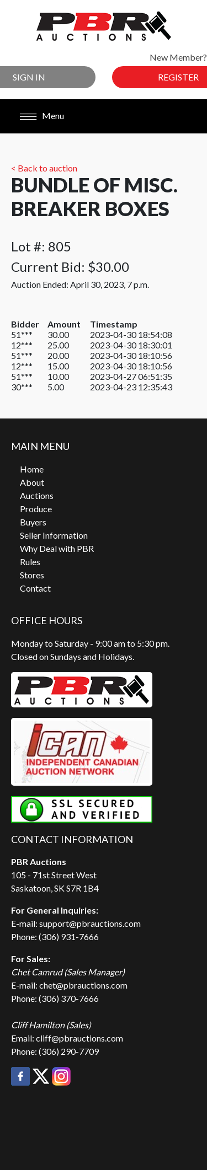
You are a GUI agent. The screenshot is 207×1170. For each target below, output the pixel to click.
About (32, 482)
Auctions (37, 495)
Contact (35, 588)
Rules (30, 561)
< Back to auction (44, 168)
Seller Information (54, 535)
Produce (36, 508)
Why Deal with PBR (57, 548)
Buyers (33, 522)
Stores (32, 575)
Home (32, 469)
